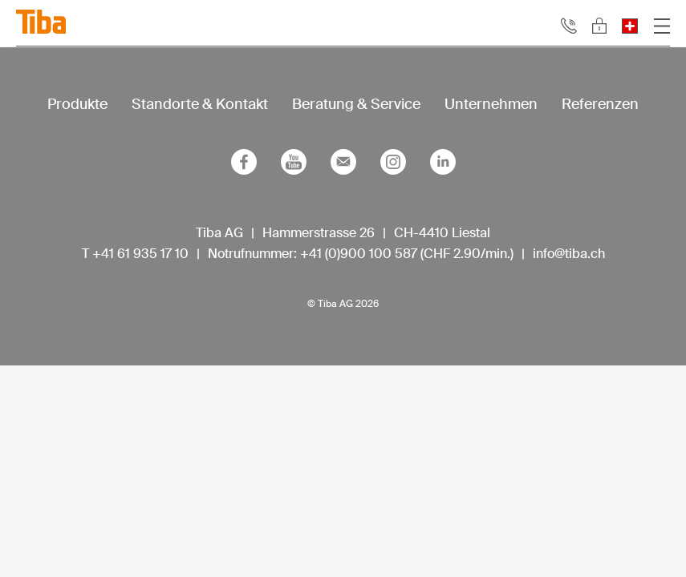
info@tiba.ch (569, 253)
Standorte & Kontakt (200, 104)
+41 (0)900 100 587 (358, 253)
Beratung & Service (356, 104)
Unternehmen (491, 104)
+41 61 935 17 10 (140, 253)
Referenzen (600, 104)
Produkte (77, 104)
